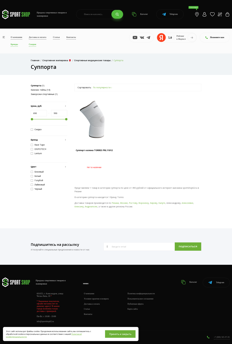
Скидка (36, 129)
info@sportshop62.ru (45, 321)
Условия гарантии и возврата (96, 298)
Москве (124, 203)
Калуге (161, 203)
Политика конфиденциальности (142, 293)
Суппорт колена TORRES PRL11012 (94, 150)
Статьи (56, 37)
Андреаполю (91, 206)
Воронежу (143, 203)
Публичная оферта (136, 303)
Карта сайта (133, 308)
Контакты (71, 37)
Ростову (133, 203)
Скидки (32, 44)
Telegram (170, 14)
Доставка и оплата (37, 37)
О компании (16, 37)
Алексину (79, 206)
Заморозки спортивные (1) (44, 94)
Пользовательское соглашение (141, 298)
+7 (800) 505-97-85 (221, 336)
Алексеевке (187, 203)
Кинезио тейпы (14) (40, 89)
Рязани (115, 203)
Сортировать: (84, 87)
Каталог (140, 14)
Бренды (14, 44)
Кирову (153, 203)
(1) (37, 85)
